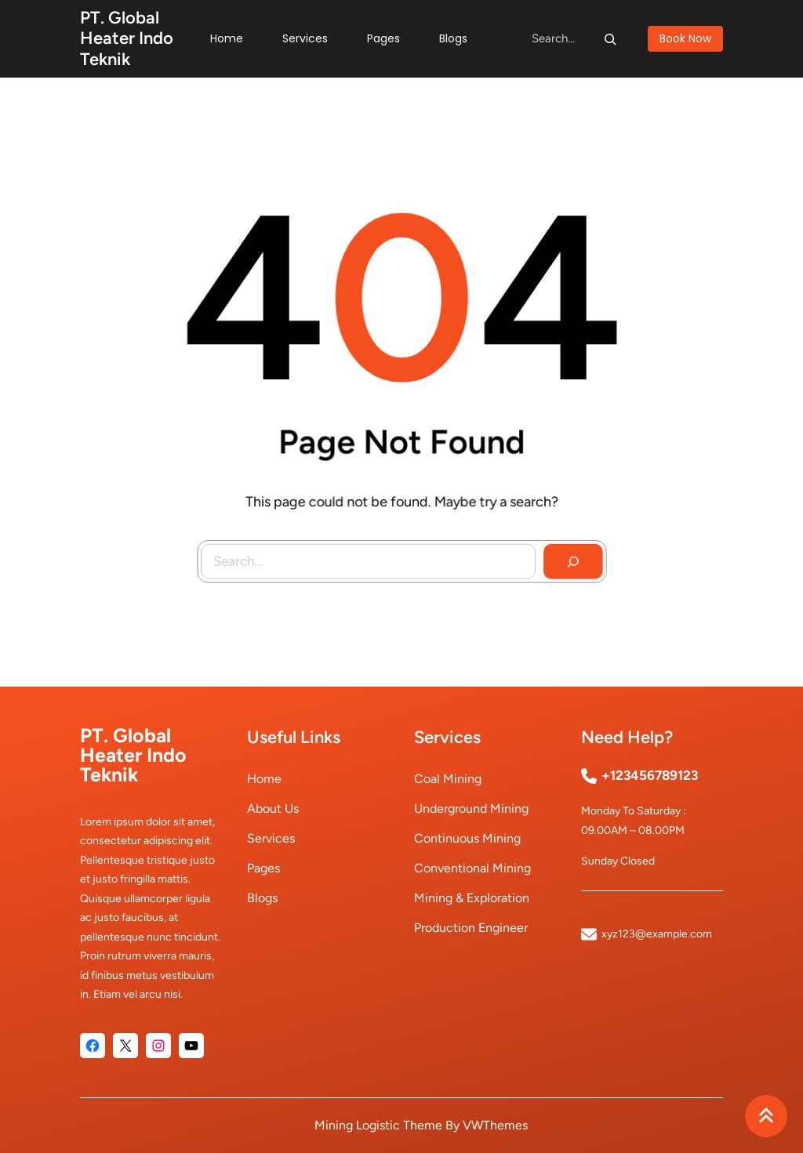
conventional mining (472, 868)
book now (685, 38)
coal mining (447, 778)
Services (271, 838)
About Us (273, 808)
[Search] (610, 38)
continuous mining (467, 838)
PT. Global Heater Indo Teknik (126, 38)
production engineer (471, 927)
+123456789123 (649, 775)
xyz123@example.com (656, 934)
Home (264, 778)
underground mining (471, 808)
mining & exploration (471, 897)
